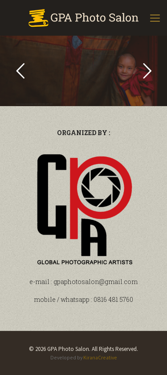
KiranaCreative (100, 357)
